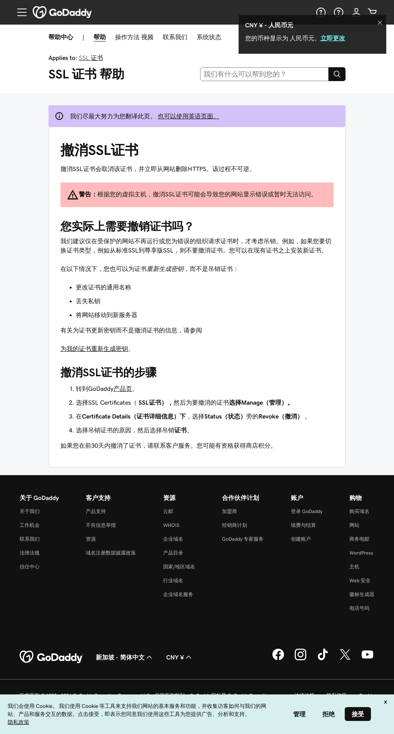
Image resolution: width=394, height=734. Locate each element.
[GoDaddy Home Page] (51, 657)
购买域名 (359, 511)
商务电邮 (359, 538)
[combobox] (265, 74)
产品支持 (96, 511)
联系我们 (175, 37)
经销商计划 (234, 525)
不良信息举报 (101, 525)
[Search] (337, 74)
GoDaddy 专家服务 (243, 538)
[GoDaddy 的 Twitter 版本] (345, 659)
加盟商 (229, 511)
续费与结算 (303, 525)
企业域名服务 (178, 594)
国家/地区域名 (179, 566)
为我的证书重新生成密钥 (94, 348)
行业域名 (173, 580)
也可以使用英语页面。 (188, 116)
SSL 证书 (91, 58)
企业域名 (173, 538)
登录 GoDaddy (306, 511)
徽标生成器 (361, 594)
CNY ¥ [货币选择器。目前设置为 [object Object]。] (179, 657)
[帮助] (320, 12)
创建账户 (301, 538)
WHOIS (171, 525)
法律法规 (30, 552)
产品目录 (173, 552)
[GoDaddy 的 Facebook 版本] (278, 659)
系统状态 (209, 37)
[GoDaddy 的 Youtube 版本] (367, 659)
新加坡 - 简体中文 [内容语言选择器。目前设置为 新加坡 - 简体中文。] (125, 657)
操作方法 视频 (134, 37)
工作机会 (30, 525)
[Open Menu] (19, 12)
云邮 (168, 511)
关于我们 (30, 511)
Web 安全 (360, 580)
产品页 (123, 388)
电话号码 (359, 608)
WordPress (361, 552)
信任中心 (30, 566)
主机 (354, 566)
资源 (91, 538)
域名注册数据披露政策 (111, 552)
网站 (354, 525)
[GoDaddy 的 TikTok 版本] (323, 659)
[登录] (356, 12)
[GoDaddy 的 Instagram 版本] (300, 659)
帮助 (99, 37)
